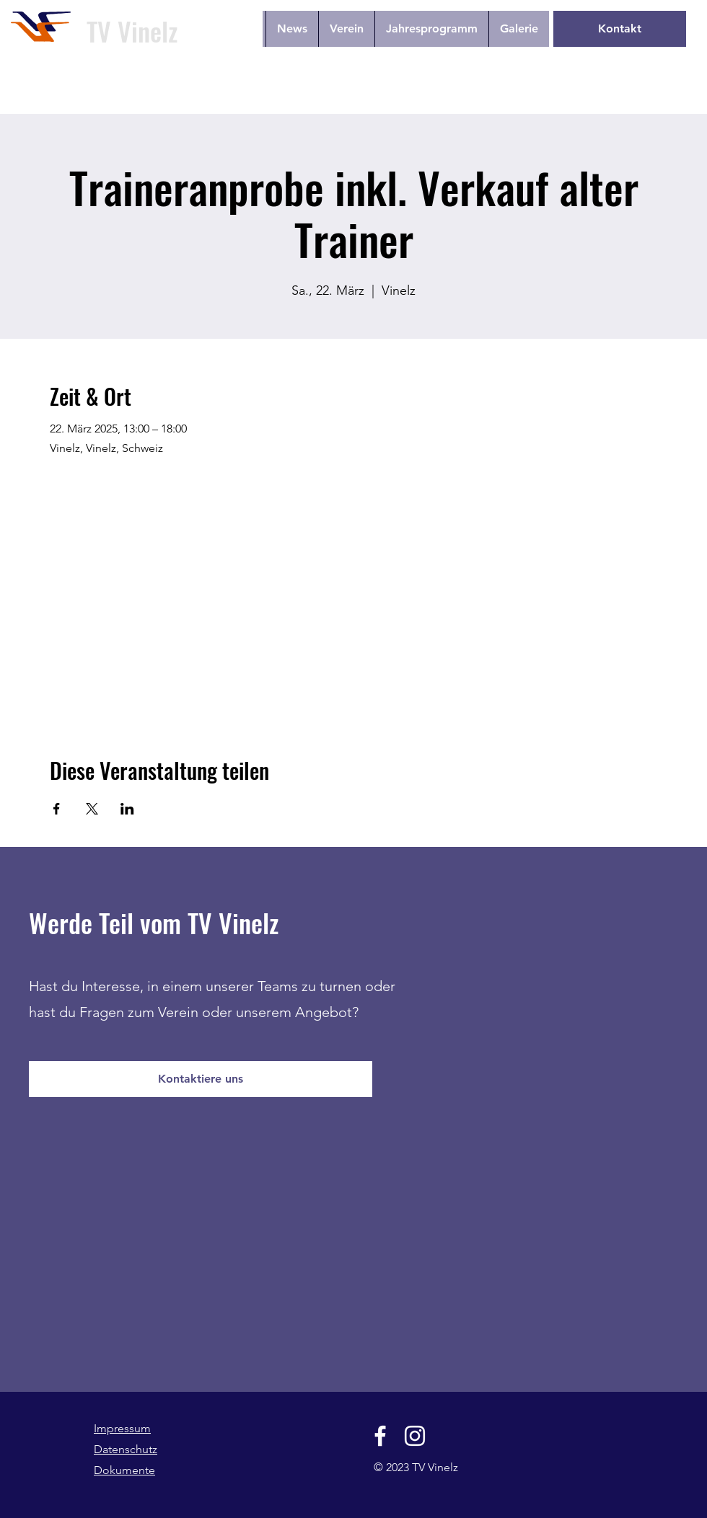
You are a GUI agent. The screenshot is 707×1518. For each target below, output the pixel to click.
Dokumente (124, 1470)
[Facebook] (380, 1436)
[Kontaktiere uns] (200, 1079)
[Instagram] (415, 1436)
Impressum (122, 1428)
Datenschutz (125, 1449)
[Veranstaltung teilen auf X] (92, 809)
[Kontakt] (619, 29)
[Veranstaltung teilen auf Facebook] (56, 809)
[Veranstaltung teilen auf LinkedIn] (127, 809)
